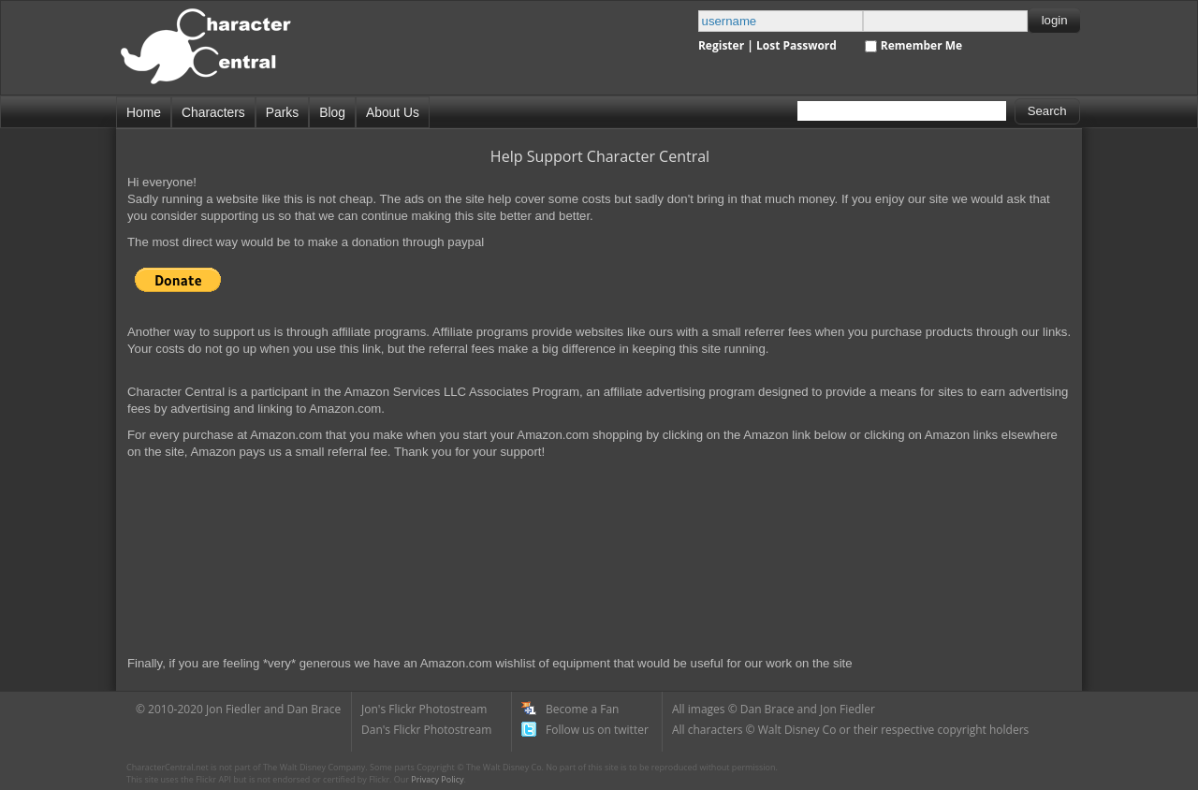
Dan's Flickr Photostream (426, 730)
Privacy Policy (437, 779)
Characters (213, 112)
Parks (282, 112)
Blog (332, 112)
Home (143, 112)
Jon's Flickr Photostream (424, 709)
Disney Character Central (221, 54)
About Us (392, 112)
